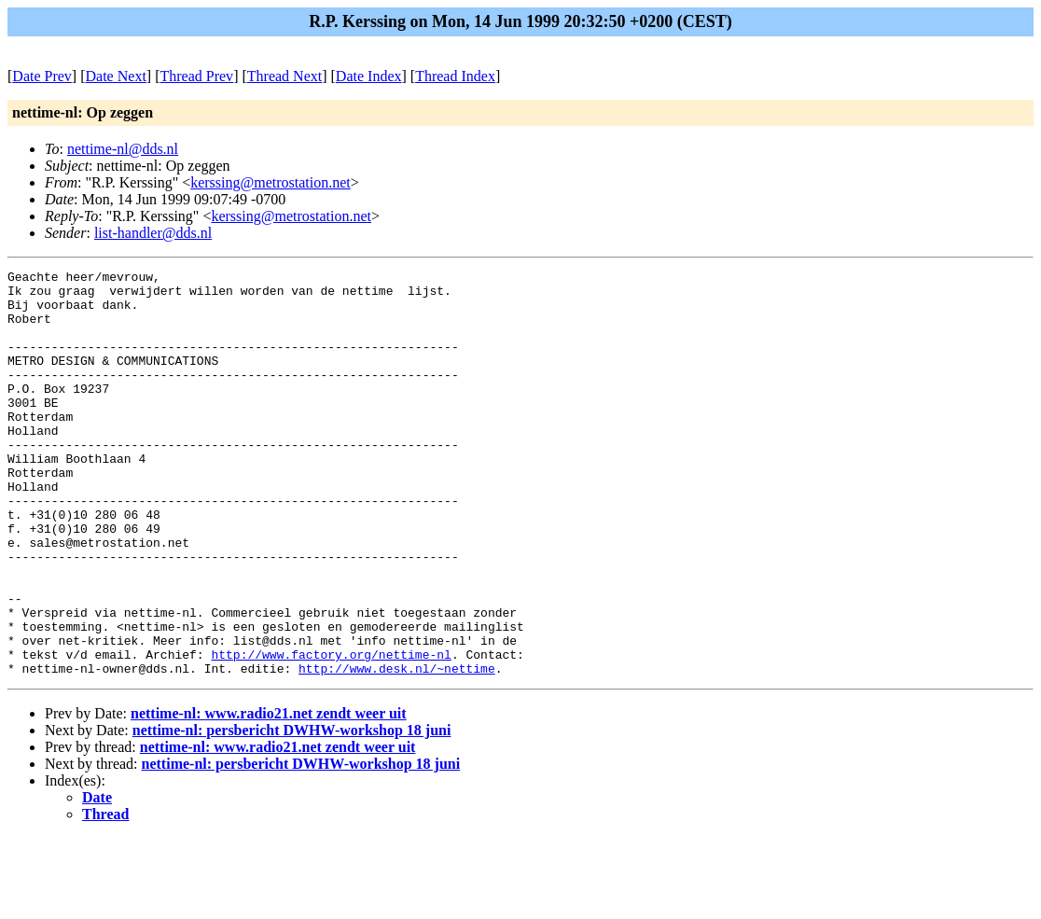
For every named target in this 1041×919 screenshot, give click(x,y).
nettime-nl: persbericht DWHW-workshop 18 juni (291, 811)
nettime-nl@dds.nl (122, 149)
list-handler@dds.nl (153, 233)
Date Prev (42, 76)
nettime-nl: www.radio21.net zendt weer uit (269, 794)
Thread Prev (196, 76)
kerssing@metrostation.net (270, 182)
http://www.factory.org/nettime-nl (331, 732)
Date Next (116, 76)
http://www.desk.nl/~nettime (396, 749)
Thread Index (455, 76)
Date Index (369, 76)
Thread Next (284, 76)
